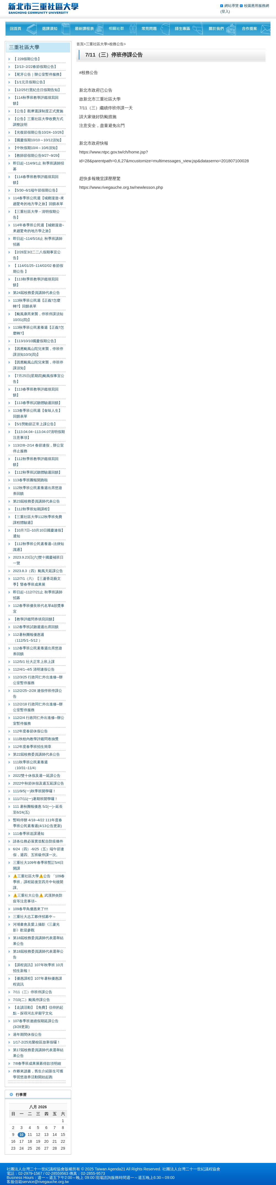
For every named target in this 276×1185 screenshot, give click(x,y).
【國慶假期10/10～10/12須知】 (38, 140)
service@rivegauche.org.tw (45, 1181)
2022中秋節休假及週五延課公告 (38, 783)
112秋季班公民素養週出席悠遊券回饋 (37, 491)
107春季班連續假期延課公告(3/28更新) (36, 1024)
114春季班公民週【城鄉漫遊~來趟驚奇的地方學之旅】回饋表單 (38, 201)
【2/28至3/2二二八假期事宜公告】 (37, 255)
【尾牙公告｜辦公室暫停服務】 (38, 74)
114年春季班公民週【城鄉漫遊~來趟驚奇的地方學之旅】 (38, 228)
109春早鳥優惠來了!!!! (30, 909)
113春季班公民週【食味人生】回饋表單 (37, 413)
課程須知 (53, 29)
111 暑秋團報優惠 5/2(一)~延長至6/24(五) (38, 809)
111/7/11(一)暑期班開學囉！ (35, 799)
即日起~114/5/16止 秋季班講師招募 (37, 241)
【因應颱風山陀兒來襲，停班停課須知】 (38, 365)
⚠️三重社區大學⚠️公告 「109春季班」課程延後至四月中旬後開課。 (39, 882)
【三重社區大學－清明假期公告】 (36, 214)
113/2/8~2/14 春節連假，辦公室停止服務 (38, 448)
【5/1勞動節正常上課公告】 (35, 424)
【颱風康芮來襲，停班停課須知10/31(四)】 (38, 317)
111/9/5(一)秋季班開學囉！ (34, 791)
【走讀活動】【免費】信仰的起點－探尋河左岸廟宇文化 (38, 1010)
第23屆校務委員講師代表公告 (36, 501)
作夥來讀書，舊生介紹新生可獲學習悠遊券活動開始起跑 (38, 1074)
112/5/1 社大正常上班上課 (34, 662)
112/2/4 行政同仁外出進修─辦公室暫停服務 (38, 721)
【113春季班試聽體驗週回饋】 (37, 403)
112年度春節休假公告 (30, 731)
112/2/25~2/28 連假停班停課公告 (37, 693)
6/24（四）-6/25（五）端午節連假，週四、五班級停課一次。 (38, 852)
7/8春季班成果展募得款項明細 (37, 1063)
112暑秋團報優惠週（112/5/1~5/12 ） (28, 637)
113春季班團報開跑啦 (30, 480)
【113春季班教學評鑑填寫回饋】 (36, 392)
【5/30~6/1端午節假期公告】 (36, 190)
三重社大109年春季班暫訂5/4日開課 (38, 865)
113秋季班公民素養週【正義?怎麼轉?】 (38, 330)
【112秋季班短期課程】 (32, 509)
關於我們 (219, 29)
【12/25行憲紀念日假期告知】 (37, 90)
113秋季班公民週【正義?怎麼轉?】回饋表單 (36, 303)
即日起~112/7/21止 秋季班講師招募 (37, 595)
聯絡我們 (253, 29)
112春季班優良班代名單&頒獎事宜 (38, 608)
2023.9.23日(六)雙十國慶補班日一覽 (38, 560)
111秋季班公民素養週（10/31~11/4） (30, 765)
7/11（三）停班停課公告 (32, 992)
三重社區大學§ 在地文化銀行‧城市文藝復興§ (44, 8)
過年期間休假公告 (27, 1034)
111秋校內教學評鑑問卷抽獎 (36, 739)
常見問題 (153, 29)
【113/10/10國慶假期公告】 (35, 341)
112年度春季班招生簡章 (32, 747)
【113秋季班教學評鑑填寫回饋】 (36, 282)
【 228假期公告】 (27, 59)
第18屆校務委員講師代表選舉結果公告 (38, 941)
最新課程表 (86, 29)
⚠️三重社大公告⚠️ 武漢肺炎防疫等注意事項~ (37, 898)
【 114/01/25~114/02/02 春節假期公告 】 (38, 268)
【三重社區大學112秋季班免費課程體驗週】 (37, 520)
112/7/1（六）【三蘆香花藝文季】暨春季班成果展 (37, 581)
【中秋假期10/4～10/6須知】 (36, 148)
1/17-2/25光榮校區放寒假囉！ (36, 1042)
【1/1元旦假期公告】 (30, 82)
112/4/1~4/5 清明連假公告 (34, 669)
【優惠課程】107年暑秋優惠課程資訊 (37, 981)
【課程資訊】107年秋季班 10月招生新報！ (38, 968)
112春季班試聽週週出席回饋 (36, 627)
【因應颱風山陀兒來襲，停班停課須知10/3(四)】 (38, 352)
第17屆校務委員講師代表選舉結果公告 (38, 1053)
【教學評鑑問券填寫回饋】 (34, 619)
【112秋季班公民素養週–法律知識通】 (38, 547)
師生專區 (186, 29)
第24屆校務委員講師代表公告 (36, 293)
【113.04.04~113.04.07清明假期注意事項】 (39, 435)
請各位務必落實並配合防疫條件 (38, 841)
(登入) (225, 11)
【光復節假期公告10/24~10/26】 (39, 132)
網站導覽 (232, 6)
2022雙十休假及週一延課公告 (36, 776)
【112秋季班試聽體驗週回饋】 (37, 472)
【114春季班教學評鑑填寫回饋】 (36, 180)
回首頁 (21, 29)
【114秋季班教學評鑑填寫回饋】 (36, 100)
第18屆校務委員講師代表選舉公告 (38, 954)
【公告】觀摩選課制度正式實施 (38, 111)
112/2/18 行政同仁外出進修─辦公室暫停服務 (38, 707)
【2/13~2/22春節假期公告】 (35, 67)
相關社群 (120, 29)
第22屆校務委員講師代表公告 (36, 754)
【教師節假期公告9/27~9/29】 (37, 155)
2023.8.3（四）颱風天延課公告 (38, 571)
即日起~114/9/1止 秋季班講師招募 (38, 166)
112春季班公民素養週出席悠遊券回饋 (37, 651)
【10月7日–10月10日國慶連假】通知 (39, 533)
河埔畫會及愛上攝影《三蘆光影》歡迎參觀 (36, 927)
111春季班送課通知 (28, 833)
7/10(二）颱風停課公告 (31, 1000)
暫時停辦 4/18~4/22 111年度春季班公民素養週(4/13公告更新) (37, 823)
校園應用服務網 (256, 6)
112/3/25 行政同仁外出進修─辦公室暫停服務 (38, 680)
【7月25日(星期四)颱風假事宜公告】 (38, 379)
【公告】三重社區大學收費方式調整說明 (38, 122)
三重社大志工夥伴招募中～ (34, 917)
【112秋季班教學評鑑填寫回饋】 (36, 462)
